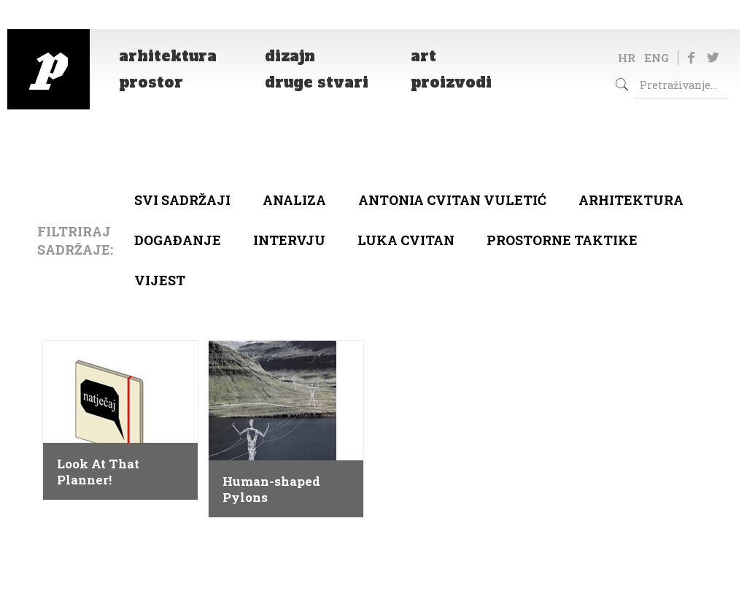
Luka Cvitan (405, 240)
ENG (656, 57)
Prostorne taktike (562, 240)
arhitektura (631, 200)
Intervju (289, 240)
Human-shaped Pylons (271, 489)
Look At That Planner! (98, 472)
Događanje (177, 240)
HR (626, 57)
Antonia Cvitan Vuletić (452, 200)
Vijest (159, 280)
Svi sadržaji (182, 200)
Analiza (294, 200)
